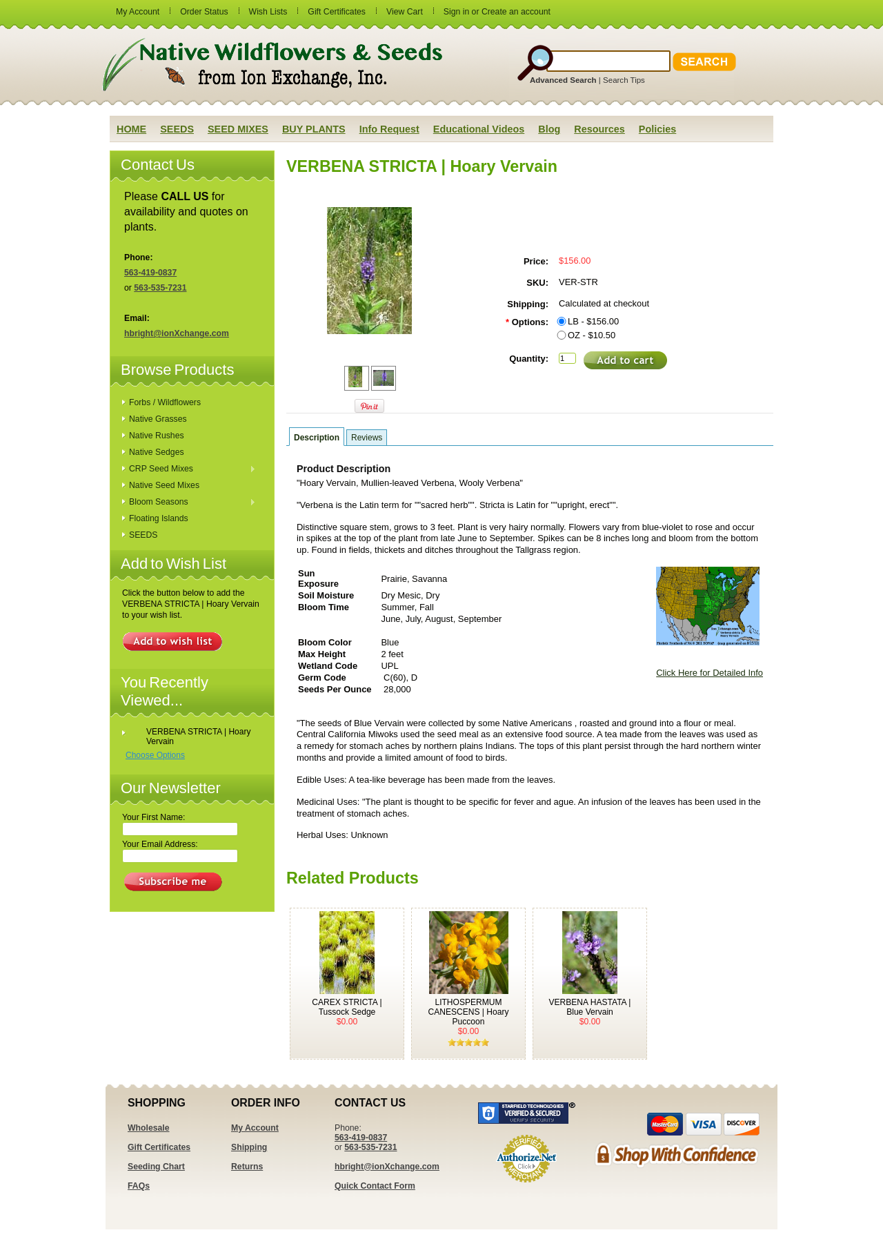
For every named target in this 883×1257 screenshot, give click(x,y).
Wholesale (149, 1128)
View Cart (404, 12)
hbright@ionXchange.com (176, 333)
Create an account (516, 12)
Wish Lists (268, 12)
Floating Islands (158, 518)
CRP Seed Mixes (189, 469)
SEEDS (143, 535)
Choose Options (155, 755)
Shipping (249, 1147)
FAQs (139, 1186)
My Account (137, 12)
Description (316, 437)
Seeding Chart (156, 1166)
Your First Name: (153, 817)
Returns (247, 1166)
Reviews (366, 437)
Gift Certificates (337, 12)
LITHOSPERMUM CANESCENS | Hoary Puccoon (468, 1011)
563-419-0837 (150, 272)
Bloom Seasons (189, 502)
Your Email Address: (160, 844)
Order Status (204, 12)
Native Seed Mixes (164, 485)
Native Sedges (156, 452)
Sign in (456, 12)
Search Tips (624, 80)
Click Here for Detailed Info (709, 673)
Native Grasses (158, 419)
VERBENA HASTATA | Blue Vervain (590, 1007)
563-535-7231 (160, 288)
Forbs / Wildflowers (165, 402)
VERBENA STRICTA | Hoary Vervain (198, 736)
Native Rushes (156, 435)
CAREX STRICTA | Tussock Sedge (346, 1007)
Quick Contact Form (375, 1186)
